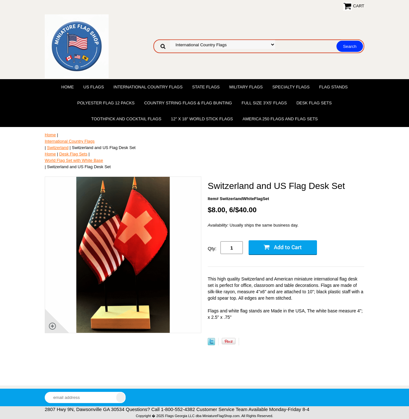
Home (67, 87)
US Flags (93, 87)
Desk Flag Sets (314, 103)
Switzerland (57, 147)
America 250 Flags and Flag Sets (280, 118)
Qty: (212, 248)
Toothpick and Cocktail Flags (126, 118)
